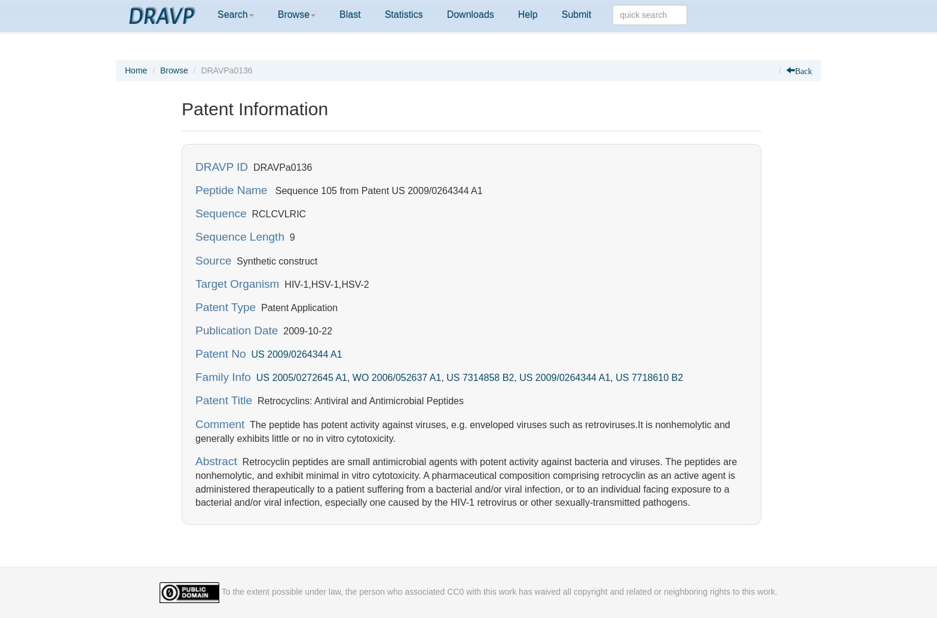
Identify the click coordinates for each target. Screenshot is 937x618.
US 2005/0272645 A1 (301, 378)
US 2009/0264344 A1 (296, 354)
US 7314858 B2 (480, 378)
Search (236, 15)
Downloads (470, 15)
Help (528, 15)
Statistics (404, 15)
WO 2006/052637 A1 (397, 378)
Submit (577, 15)
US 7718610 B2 (649, 378)
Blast (350, 15)
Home (136, 70)
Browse (297, 15)
